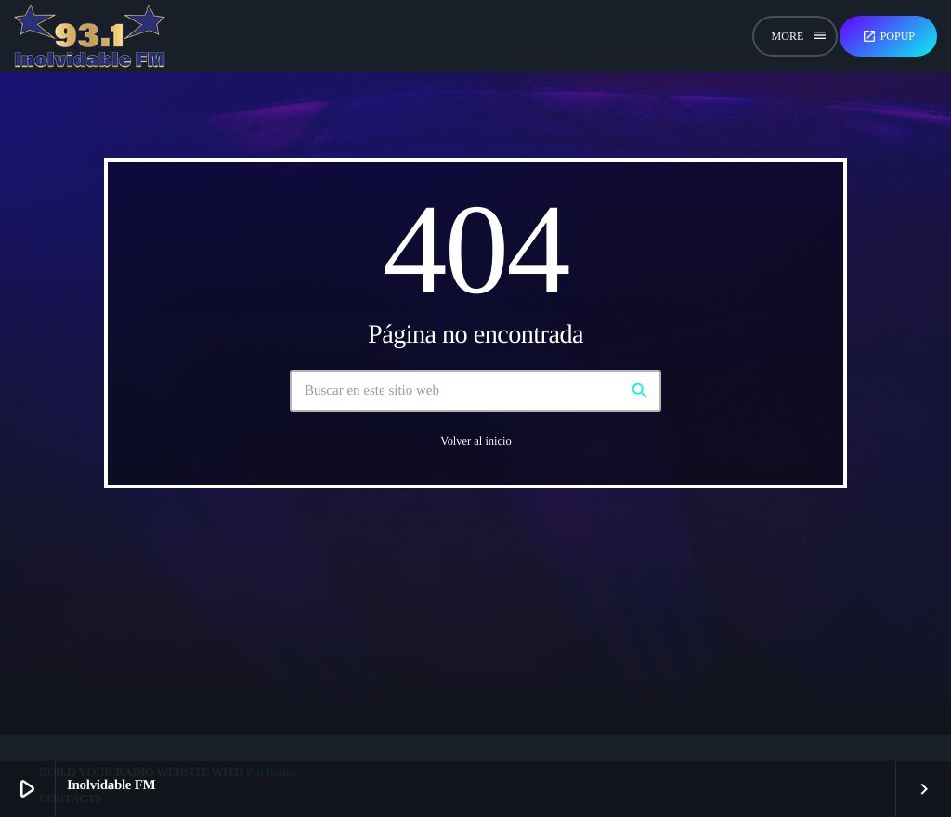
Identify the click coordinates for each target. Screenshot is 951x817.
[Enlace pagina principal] (89, 36)
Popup (888, 36)
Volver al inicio (475, 440)
